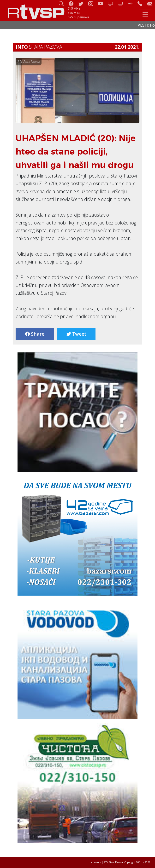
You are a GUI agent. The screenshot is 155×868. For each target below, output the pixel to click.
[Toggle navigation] (145, 14)
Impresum (95, 862)
